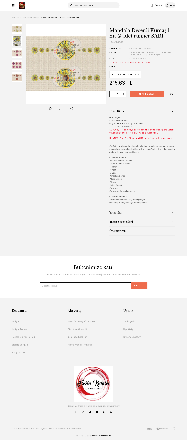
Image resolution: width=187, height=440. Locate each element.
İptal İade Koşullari (77, 339)
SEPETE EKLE (147, 94)
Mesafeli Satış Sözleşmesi (82, 323)
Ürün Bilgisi (117, 111)
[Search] (94, 5)
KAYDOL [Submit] (133, 286)
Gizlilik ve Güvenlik (77, 331)
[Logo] (22, 5)
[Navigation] (13, 5)
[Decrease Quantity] (112, 94)
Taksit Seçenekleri (121, 221)
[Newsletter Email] (93, 286)
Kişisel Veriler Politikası (80, 347)
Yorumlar (115, 212)
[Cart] (167, 5)
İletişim (16, 323)
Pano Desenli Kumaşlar (144, 52)
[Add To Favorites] (171, 94)
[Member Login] (150, 5)
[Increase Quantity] (123, 94)
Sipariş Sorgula (20, 347)
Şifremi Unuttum (132, 339)
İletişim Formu (19, 331)
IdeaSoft (79, 438)
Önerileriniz (117, 230)
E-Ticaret (88, 438)
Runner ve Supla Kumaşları (147, 55)
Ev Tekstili (167, 52)
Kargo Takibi (18, 354)
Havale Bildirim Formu (23, 339)
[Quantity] (117, 94)
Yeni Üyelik (129, 323)
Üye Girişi (128, 331)
